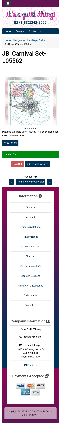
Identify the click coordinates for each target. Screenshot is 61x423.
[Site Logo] (30, 15)
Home (8, 31)
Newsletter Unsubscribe (30, 285)
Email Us (30, 365)
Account (30, 217)
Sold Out (17, 164)
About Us (30, 207)
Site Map (30, 256)
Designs (20, 31)
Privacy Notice (30, 236)
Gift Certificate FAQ (30, 266)
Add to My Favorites (37, 164)
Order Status (30, 295)
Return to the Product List (30, 181)
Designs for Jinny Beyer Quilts (29, 40)
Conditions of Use (30, 246)
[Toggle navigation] (8, 3)
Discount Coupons (30, 275)
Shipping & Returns (31, 227)
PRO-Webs (34, 415)
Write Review (10, 142)
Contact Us (35, 31)
